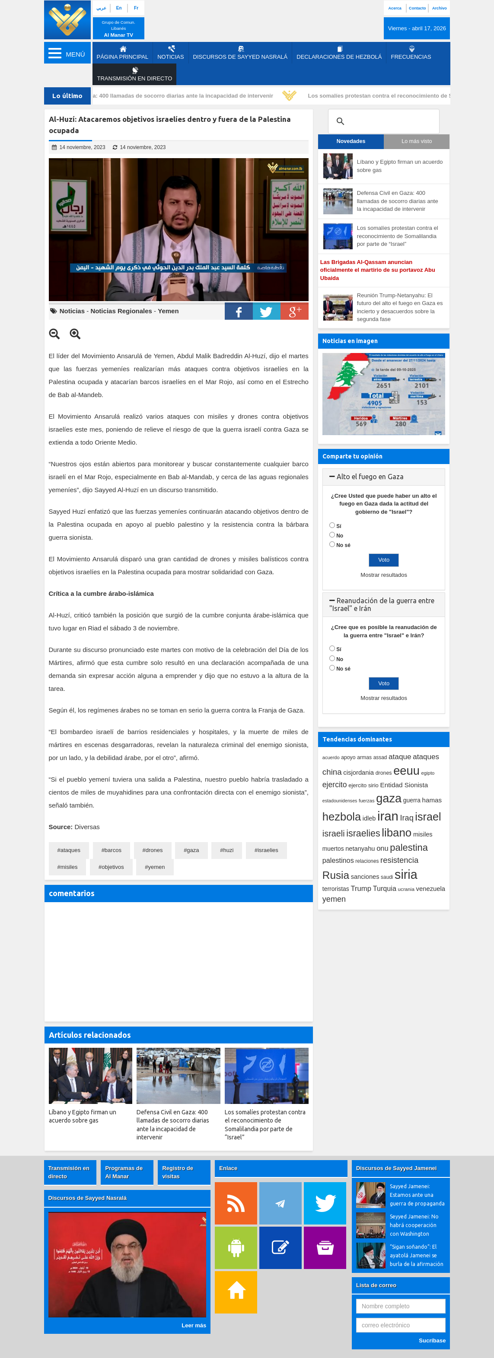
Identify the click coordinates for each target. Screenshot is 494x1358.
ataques (70, 850)
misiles (69, 867)
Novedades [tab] (351, 141)
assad (380, 757)
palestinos (338, 860)
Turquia (384, 888)
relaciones (367, 861)
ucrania (406, 889)
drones (154, 850)
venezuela (430, 888)
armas (364, 757)
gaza (193, 850)
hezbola (341, 817)
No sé (343, 545)
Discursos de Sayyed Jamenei (396, 1168)
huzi (228, 850)
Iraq (407, 818)
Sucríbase (432, 1340)
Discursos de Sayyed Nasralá (240, 52)
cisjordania (358, 772)
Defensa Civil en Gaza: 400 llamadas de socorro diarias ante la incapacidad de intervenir (158, 95)
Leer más (194, 1325)
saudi (387, 877)
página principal (123, 52)
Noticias (170, 52)
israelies (268, 850)
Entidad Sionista (404, 785)
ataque (400, 756)
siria (406, 874)
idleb (369, 818)
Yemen (168, 311)
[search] (383, 121)
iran (387, 816)
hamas (432, 800)
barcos (113, 850)
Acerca (395, 8)
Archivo (439, 8)
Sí (338, 526)
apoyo (348, 757)
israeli (333, 833)
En (119, 8)
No (339, 536)
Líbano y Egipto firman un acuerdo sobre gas (400, 166)
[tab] (384, 477)
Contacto (417, 8)
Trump (361, 888)
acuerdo (331, 757)
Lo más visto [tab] (417, 141)
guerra (412, 800)
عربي (101, 8)
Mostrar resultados (383, 575)
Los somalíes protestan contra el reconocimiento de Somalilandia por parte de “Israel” (397, 236)
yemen (156, 867)
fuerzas (367, 800)
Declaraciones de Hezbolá (339, 52)
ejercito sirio (363, 785)
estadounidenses (339, 800)
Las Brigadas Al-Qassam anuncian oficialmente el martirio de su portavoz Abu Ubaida (377, 270)
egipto (427, 773)
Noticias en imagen (350, 340)
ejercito (334, 784)
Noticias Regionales (121, 311)
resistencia (399, 860)
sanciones (365, 876)
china (332, 771)
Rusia (335, 875)
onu (382, 848)
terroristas (335, 888)
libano (396, 833)
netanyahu (360, 848)
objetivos (113, 867)
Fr (136, 8)
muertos (333, 849)
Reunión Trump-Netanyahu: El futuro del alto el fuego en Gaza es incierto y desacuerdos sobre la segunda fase (400, 307)
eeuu (406, 770)
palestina (409, 847)
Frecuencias (411, 52)
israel (428, 817)
